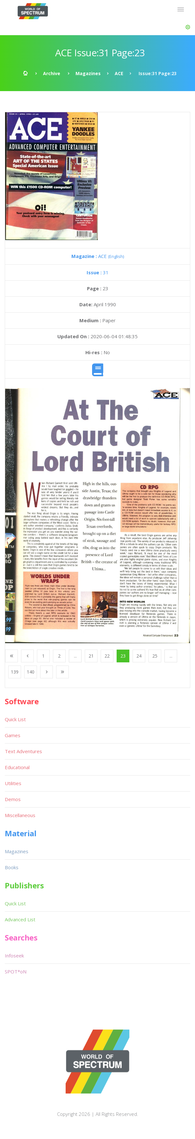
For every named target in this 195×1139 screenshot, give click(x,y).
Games (12, 735)
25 (154, 656)
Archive (51, 73)
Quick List (15, 719)
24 (138, 656)
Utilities (13, 783)
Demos (13, 799)
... (75, 656)
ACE (119, 73)
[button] (187, 27)
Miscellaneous (20, 815)
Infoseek (14, 955)
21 (91, 656)
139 (14, 672)
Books (11, 867)
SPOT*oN (15, 971)
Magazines (88, 73)
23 (123, 656)
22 (107, 656)
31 (98, 272)
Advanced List (20, 919)
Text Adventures (23, 751)
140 (30, 672)
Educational (17, 767)
